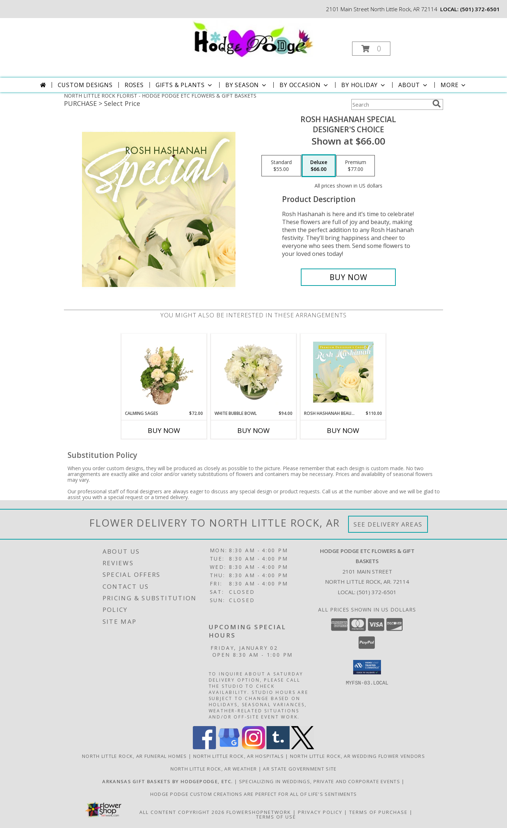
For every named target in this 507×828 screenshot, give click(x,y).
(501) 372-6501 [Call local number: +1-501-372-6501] (480, 9)
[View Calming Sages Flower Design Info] (164, 371)
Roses (134, 85)
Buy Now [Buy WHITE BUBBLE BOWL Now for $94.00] (253, 430)
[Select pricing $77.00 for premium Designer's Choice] (355, 165)
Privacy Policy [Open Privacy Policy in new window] (320, 812)
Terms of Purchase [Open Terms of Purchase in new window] (378, 812)
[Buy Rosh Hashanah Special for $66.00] (348, 277)
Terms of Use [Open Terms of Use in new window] (276, 817)
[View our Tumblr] (278, 747)
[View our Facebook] (204, 747)
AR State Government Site (300, 768)
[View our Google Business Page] (228, 747)
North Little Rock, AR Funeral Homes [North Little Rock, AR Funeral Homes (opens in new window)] (134, 756)
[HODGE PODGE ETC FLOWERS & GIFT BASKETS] (253, 37)
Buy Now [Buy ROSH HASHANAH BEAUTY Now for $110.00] (343, 430)
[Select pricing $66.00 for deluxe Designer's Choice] (319, 165)
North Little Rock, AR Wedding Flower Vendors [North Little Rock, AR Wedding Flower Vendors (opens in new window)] (357, 756)
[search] (436, 103)
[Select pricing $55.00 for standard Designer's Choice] (281, 165)
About (413, 85)
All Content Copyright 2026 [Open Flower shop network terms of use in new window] (182, 812)
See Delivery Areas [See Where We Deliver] (388, 524)
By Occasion (304, 85)
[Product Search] (390, 104)
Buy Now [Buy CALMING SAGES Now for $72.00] (164, 430)
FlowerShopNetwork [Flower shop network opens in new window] (258, 812)
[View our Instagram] (253, 747)
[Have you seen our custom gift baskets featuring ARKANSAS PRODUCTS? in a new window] (168, 781)
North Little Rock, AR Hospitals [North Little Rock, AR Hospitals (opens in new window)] (238, 756)
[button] (371, 49)
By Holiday (363, 85)
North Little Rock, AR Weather (213, 768)
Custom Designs (85, 85)
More (454, 85)
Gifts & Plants (184, 85)
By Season (246, 85)
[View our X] (302, 747)
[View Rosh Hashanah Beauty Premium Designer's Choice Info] (343, 371)
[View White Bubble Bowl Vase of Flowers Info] (254, 371)
